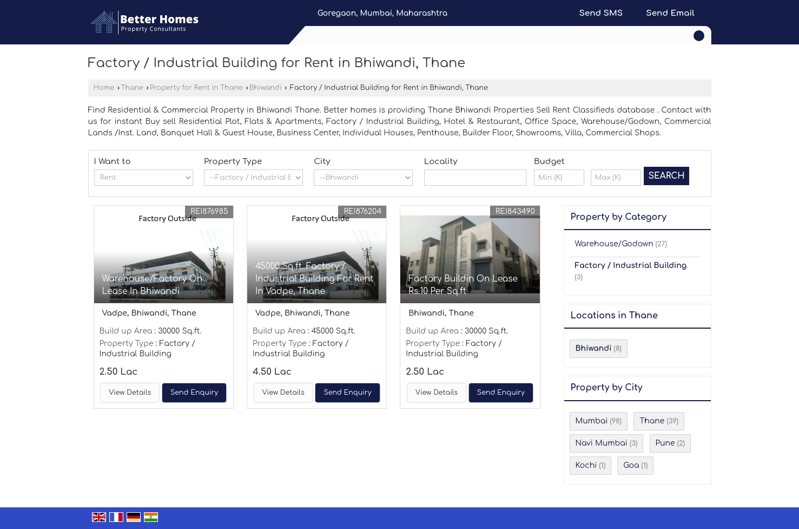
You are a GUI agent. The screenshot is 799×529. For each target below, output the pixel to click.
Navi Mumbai (602, 443)
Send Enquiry (194, 392)
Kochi (586, 465)
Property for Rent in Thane (196, 88)
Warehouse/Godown (614, 244)
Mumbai (592, 421)
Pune (665, 443)
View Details (130, 392)
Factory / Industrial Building (631, 266)
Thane (132, 88)
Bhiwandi (265, 88)
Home (104, 88)
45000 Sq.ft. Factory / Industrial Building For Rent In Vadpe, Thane (314, 279)
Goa (631, 465)
